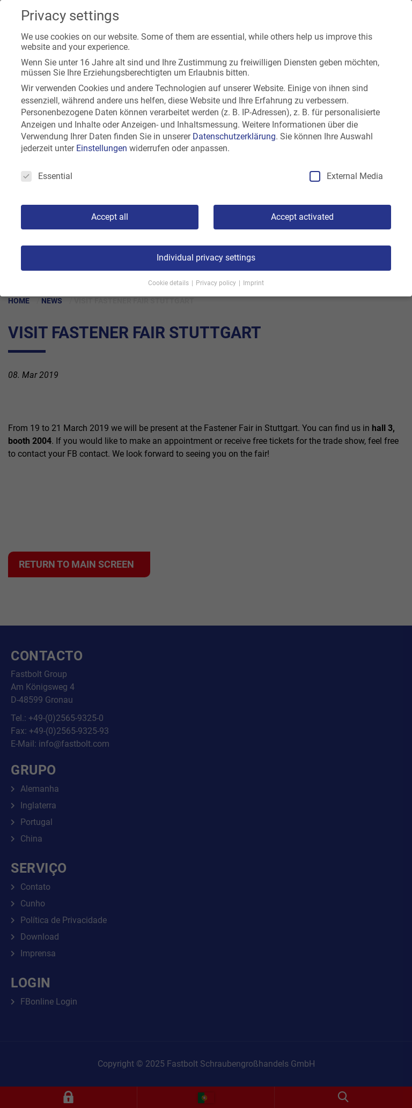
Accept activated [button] (302, 217)
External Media (346, 176)
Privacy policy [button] (217, 283)
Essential (46, 176)
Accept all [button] (109, 217)
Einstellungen (101, 148)
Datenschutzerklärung (234, 136)
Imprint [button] (253, 283)
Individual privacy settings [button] (206, 257)
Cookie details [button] (169, 283)
